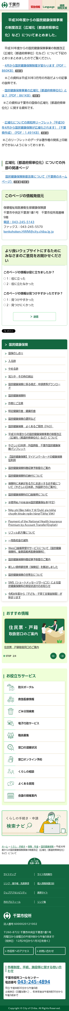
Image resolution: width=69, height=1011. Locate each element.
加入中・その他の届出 (20, 376)
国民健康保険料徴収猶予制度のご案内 (29, 468)
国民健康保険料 (17, 395)
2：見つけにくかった (20, 305)
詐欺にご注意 (15, 403)
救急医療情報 (26, 699)
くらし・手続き (17, 847)
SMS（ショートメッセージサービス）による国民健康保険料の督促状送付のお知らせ (34, 584)
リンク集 (41, 902)
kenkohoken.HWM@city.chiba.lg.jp (29, 231)
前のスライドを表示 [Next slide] (62, 656)
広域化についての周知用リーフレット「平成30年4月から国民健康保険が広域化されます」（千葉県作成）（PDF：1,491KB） (34, 127)
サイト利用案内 (44, 874)
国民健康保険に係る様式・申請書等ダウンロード (34, 386)
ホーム (5, 847)
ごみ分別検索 (26, 711)
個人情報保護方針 (45, 883)
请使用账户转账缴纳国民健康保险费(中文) (31, 502)
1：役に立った (16, 278)
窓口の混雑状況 (27, 747)
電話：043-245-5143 (19, 222)
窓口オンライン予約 (30, 759)
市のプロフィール (12, 902)
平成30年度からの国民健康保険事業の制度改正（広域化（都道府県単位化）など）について (34, 436)
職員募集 (23, 735)
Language (48, 7)
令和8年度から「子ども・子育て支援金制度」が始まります (35, 595)
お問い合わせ (46, 951)
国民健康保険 (18, 344)
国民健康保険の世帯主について (25, 574)
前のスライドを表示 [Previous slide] (53, 656)
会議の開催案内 (27, 795)
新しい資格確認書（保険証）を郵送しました (33, 567)
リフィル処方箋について (21, 532)
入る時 (12, 361)
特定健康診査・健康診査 (22, 411)
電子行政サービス (28, 723)
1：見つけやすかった (20, 299)
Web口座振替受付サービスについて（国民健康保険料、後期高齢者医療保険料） (34, 550)
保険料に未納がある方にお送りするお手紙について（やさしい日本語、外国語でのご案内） (34, 485)
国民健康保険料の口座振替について (28, 494)
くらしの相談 (26, 771)
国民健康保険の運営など (22, 418)
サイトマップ (10, 874)
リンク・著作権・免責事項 (16, 883)
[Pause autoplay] (7, 655)
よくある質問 (26, 783)
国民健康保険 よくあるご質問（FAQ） (30, 426)
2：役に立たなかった (20, 283)
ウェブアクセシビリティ (15, 893)
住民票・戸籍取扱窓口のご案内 (21, 647)
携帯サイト (42, 893)
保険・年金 (33, 847)
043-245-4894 (34, 982)
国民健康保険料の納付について (25, 475)
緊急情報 (35, 7)
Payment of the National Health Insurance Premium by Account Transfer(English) (35, 523)
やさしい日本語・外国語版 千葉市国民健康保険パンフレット (34, 447)
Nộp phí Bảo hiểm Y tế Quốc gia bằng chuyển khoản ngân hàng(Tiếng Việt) (32, 512)
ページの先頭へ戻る (34, 862)
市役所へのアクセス (18, 951)
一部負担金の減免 (18, 540)
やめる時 (13, 368)
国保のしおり (15, 353)
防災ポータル (26, 687)
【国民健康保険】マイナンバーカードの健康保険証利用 (35, 458)
